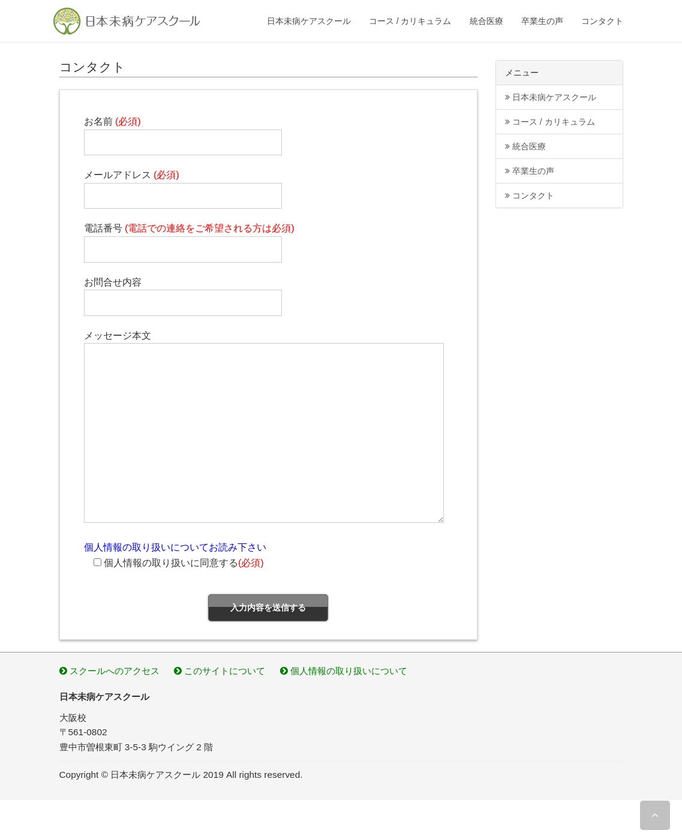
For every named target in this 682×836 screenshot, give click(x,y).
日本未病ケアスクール (309, 21)
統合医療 (486, 21)
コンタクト (602, 21)
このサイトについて (219, 671)
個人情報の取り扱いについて (343, 671)
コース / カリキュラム (410, 21)
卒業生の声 (542, 21)
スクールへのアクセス (109, 671)
